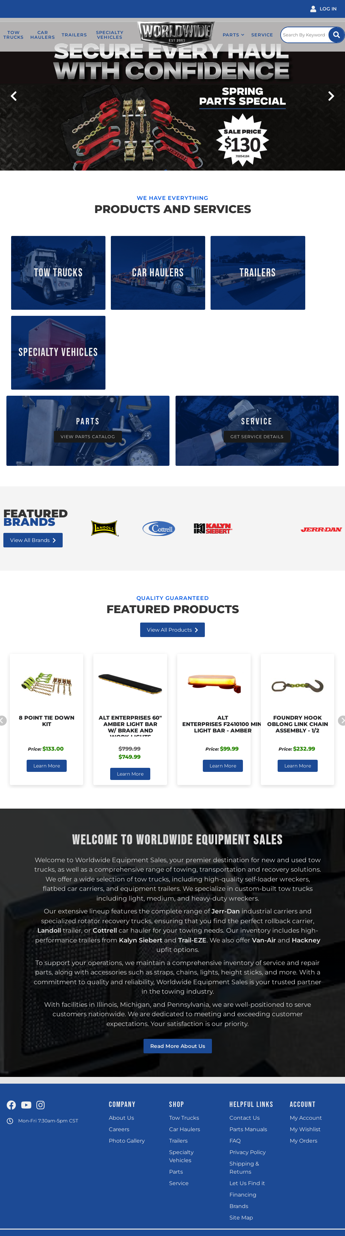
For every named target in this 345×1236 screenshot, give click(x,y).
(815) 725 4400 (39, 1184)
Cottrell (105, 836)
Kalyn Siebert (140, 845)
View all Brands (34, 445)
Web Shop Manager (240, 1226)
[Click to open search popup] (310, 34)
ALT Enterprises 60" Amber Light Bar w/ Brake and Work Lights (130, 633)
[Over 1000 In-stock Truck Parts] (88, 336)
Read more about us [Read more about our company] (177, 951)
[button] (227, 35)
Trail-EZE (192, 845)
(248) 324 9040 (104, 1184)
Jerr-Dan (225, 816)
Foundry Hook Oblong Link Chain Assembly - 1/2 (297, 629)
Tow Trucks (49, 265)
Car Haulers (131, 265)
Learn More (46, 671)
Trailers (213, 265)
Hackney (306, 845)
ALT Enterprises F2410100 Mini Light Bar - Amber (222, 629)
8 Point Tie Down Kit (46, 626)
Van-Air (264, 845)
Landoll (49, 836)
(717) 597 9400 (172, 1184)
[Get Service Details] (257, 336)
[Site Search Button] (335, 34)
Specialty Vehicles (295, 265)
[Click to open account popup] (323, 9)
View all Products (172, 535)
